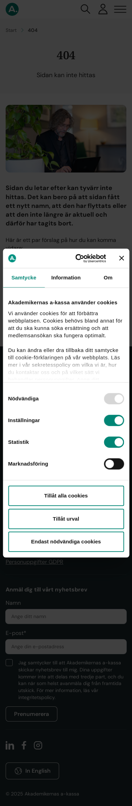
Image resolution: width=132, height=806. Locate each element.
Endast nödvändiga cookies (66, 541)
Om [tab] (108, 277)
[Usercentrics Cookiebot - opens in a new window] (78, 258)
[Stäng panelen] (121, 258)
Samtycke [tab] (23, 277)
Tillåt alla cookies (66, 496)
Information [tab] (66, 277)
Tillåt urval (66, 519)
